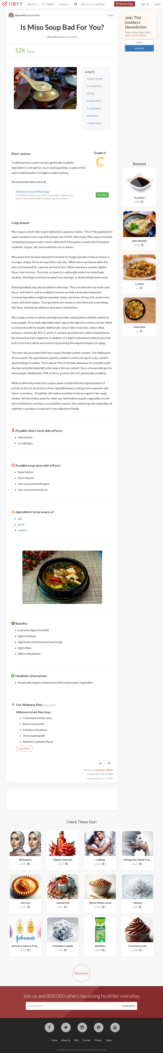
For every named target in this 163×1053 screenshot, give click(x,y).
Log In (157, 4)
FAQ (76, 1040)
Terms (108, 1040)
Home (54, 1040)
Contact (86, 1040)
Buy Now (102, 194)
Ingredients (95, 108)
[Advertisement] (69, 799)
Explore (64, 4)
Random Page (124, 4)
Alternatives (95, 123)
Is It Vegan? (48, 4)
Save (110, 15)
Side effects (95, 100)
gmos (21, 524)
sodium (22, 530)
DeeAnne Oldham (104, 770)
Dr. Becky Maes (33, 15)
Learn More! (24, 748)
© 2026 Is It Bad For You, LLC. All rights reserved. (81, 1049)
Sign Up (145, 4)
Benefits (93, 115)
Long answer (95, 86)
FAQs (92, 93)
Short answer (96, 78)
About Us (32, 4)
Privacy (98, 1040)
